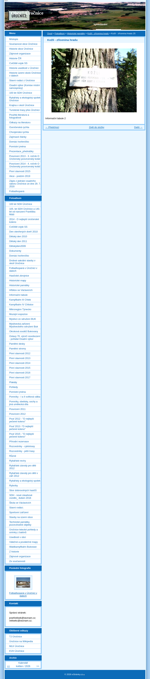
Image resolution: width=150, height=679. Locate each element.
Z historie (14, 551)
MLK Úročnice (16, 646)
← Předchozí (52, 127)
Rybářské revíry (17, 460)
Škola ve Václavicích (20, 502)
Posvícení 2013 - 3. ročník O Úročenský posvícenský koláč (24, 157)
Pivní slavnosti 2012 (19, 353)
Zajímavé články (17, 136)
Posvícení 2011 (17, 409)
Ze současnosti (17, 561)
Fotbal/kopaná (16, 191)
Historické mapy (17, 280)
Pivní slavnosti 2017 (19, 377)
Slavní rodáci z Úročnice (22, 80)
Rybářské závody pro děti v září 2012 (23, 474)
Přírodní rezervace (19, 441)
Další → (138, 127)
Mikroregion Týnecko (20, 309)
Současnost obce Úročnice (23, 44)
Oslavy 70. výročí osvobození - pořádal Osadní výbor (24, 337)
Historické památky (76, 33)
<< (8, 666)
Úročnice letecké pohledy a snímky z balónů (23, 531)
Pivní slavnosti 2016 (19, 372)
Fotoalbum (60, 33)
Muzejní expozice (18, 314)
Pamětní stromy (17, 348)
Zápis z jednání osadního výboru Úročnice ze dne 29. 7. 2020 (25, 184)
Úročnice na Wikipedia (21, 641)
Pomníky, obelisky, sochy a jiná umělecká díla (23, 403)
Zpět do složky (96, 127)
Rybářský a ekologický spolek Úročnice (24, 99)
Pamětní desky (17, 343)
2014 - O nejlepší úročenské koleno (24, 220)
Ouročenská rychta (19, 127)
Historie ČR (15, 58)
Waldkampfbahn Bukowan (23, 546)
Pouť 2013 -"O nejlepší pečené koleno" (21, 427)
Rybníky (13, 485)
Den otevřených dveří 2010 (23, 231)
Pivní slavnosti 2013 (19, 358)
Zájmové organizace (20, 53)
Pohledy (13, 387)
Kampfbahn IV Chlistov (21, 304)
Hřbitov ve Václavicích (21, 290)
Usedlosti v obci (17, 537)
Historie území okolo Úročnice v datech (25, 74)
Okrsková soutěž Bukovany (23, 331)
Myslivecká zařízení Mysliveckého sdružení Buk (23, 325)
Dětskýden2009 (17, 246)
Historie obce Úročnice (21, 48)
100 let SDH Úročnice (20, 92)
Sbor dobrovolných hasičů (22, 490)
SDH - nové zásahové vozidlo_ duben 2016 (20, 496)
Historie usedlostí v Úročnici (24, 68)
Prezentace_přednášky (21, 151)
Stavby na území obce (21, 517)
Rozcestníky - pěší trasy (22, 451)
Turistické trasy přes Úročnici (24, 110)
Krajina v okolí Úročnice (21, 105)
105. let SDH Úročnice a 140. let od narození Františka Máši (24, 211)
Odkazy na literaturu (20, 122)
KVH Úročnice (16, 651)
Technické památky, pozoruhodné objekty (20, 523)
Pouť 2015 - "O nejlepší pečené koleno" (21, 435)
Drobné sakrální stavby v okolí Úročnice (22, 262)
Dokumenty (15, 250)
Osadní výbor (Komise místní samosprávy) (24, 86)
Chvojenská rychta (19, 132)
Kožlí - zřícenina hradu (98, 33)
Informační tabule (18, 295)
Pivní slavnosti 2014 (19, 363)
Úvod (49, 33)
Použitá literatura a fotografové (19, 116)
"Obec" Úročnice (25, 13)
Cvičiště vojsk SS (18, 63)
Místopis (13, 39)
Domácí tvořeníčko (19, 141)
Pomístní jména (17, 146)
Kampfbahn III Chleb (20, 299)
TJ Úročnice (15, 636)
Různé (12, 456)
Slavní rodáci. (16, 507)
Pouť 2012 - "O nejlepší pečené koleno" (21, 420)
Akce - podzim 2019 (19, 176)
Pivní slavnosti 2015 (19, 171)
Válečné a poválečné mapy (23, 542)
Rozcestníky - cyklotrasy (22, 446)
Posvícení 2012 (17, 414)
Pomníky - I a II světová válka (24, 396)
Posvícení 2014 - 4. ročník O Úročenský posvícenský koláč (24, 165)
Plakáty (13, 382)
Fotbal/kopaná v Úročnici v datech (23, 269)
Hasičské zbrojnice (19, 275)
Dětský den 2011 (18, 241)
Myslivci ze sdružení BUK (22, 319)
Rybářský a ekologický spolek (24, 480)
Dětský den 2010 (18, 236)
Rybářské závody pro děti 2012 (22, 467)
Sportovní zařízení (19, 512)
